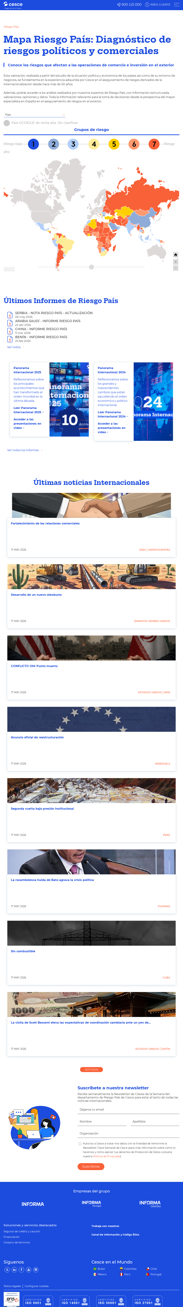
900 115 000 (131, 4)
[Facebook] (21, 1269)
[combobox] (35, 114)
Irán (167, 692)
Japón (165, 1048)
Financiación (11, 1237)
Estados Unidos (150, 692)
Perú (166, 835)
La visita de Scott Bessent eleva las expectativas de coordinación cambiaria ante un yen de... (81, 1022)
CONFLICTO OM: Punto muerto (34, 666)
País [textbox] (8, 114)
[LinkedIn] (14, 1269)
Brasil (101, 1268)
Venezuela (162, 763)
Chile (153, 1268)
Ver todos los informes (23, 450)
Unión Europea (159, 549)
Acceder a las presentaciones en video (27, 424)
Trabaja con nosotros (105, 1226)
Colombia (130, 1268)
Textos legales (12, 1286)
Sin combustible (23, 951)
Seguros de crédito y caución (22, 1231)
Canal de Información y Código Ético (115, 1234)
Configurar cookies (37, 1286)
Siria (142, 549)
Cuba (166, 977)
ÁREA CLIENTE (160, 4)
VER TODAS (91, 1069)
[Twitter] (7, 1269)
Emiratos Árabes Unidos (152, 621)
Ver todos (14, 347)
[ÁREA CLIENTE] (176, 4)
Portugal (156, 1274)
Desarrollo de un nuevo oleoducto (36, 594)
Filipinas (164, 906)
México (102, 1274)
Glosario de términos (17, 1242)
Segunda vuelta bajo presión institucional (42, 808)
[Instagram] (35, 1269)
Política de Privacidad (106, 1156)
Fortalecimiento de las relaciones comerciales (45, 523)
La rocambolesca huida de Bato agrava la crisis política (52, 880)
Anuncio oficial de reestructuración (37, 737)
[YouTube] (28, 1269)
